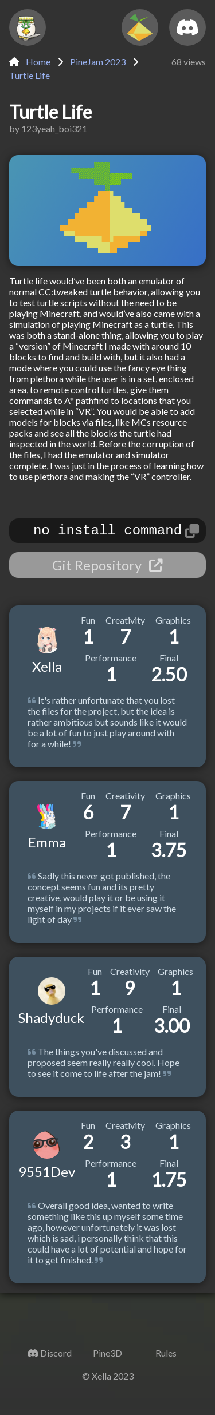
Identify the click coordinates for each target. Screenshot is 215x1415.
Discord (56, 1356)
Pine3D (107, 1356)
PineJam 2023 (98, 61)
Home (29, 61)
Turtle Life (29, 75)
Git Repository (107, 568)
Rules (166, 1356)
